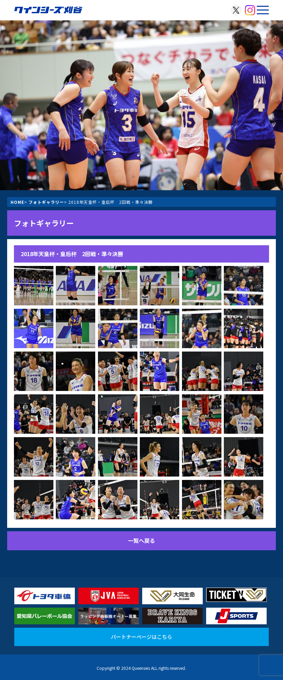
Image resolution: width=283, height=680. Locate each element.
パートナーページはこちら (141, 636)
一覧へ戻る (141, 540)
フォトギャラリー (46, 202)
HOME (17, 202)
